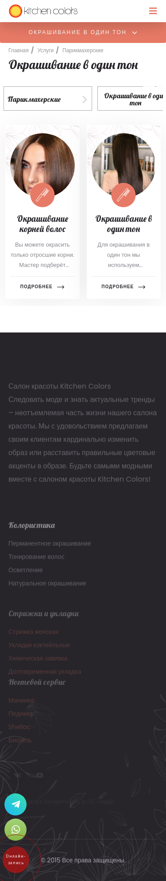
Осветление (25, 573)
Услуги (45, 50)
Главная (18, 50)
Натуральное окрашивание (47, 586)
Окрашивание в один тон (84, 32)
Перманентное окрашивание (49, 546)
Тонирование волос (36, 560)
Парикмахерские (83, 50)
